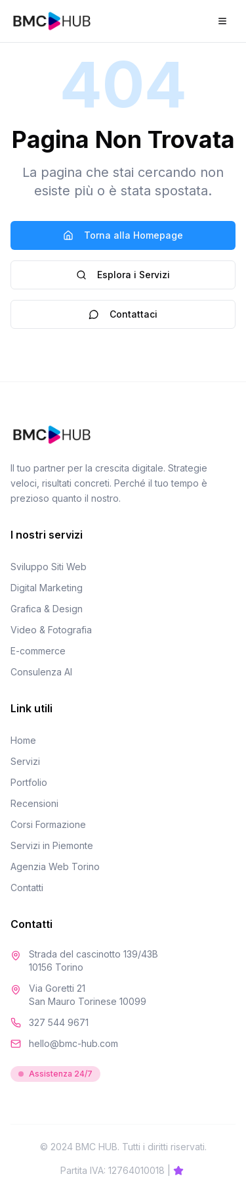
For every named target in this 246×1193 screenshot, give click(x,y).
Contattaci (123, 314)
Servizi (25, 761)
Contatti (26, 887)
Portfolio (28, 782)
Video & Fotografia (51, 629)
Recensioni (34, 803)
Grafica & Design (46, 608)
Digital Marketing (46, 587)
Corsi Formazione (48, 824)
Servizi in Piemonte (51, 845)
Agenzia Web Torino (55, 866)
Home (23, 740)
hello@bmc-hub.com (73, 1043)
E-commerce (38, 650)
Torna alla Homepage (123, 235)
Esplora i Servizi (123, 274)
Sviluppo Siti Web (48, 566)
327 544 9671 (59, 1022)
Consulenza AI (41, 671)
